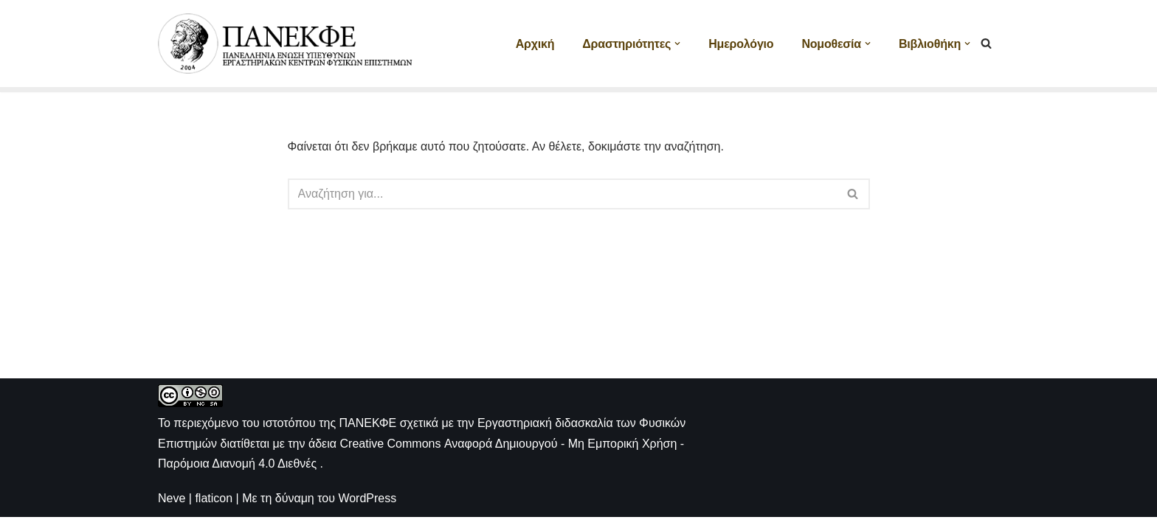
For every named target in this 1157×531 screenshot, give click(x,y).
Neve (171, 512)
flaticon (213, 512)
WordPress (367, 512)
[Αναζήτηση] (986, 43)
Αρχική (535, 44)
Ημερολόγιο (740, 44)
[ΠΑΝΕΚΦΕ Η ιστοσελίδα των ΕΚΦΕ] (287, 43)
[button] (677, 43)
